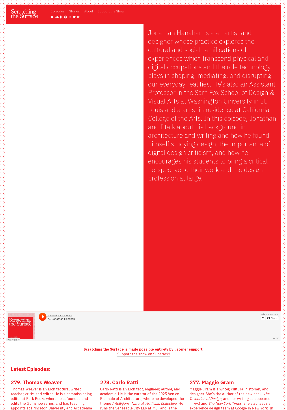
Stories (74, 11)
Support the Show (111, 11)
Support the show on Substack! (143, 353)
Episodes (58, 11)
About (88, 11)
